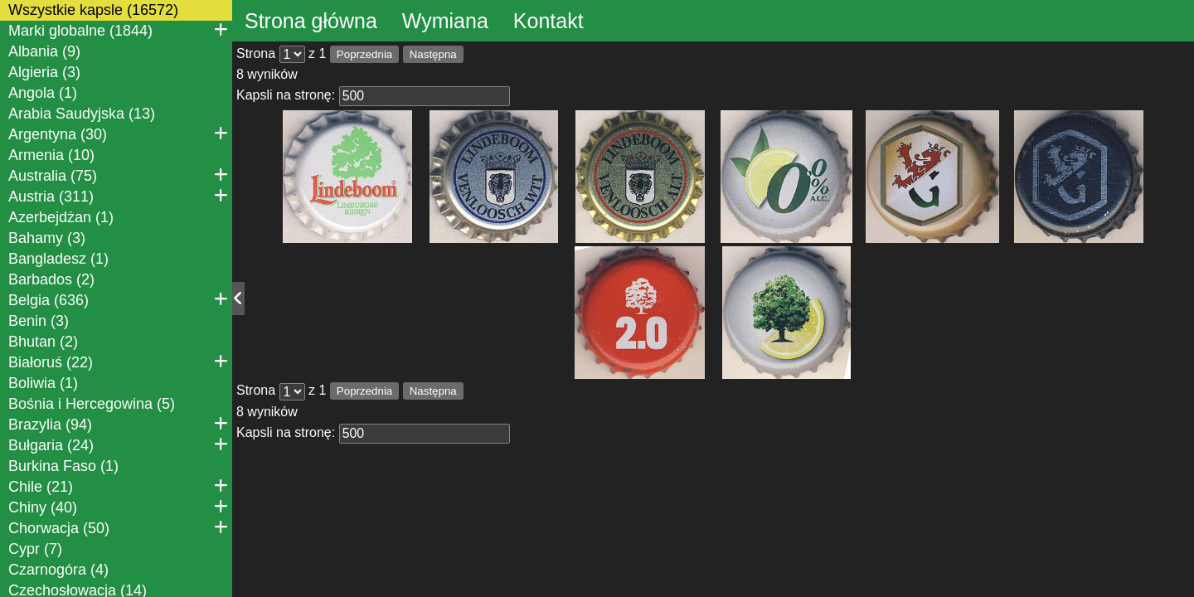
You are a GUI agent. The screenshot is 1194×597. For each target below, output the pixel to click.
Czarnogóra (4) (58, 569)
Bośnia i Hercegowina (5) (91, 404)
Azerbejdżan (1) (61, 217)
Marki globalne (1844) (118, 30)
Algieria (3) (44, 72)
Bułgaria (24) (118, 444)
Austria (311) (118, 196)
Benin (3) (38, 321)
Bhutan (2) (43, 341)
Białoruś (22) (118, 361)
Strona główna (311, 20)
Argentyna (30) (118, 133)
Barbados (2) (51, 279)
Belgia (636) (118, 299)
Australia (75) (118, 175)
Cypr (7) (35, 549)
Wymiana (445, 20)
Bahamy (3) (46, 238)
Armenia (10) (51, 155)
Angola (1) (42, 93)
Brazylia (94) (118, 424)
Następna (433, 54)
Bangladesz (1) (58, 258)
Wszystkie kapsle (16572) (93, 10)
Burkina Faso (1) (63, 466)
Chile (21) (118, 486)
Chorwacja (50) (118, 527)
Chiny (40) (118, 507)
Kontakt (548, 20)
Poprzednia (364, 54)
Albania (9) (44, 51)
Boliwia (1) (43, 383)
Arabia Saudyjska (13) (81, 113)
